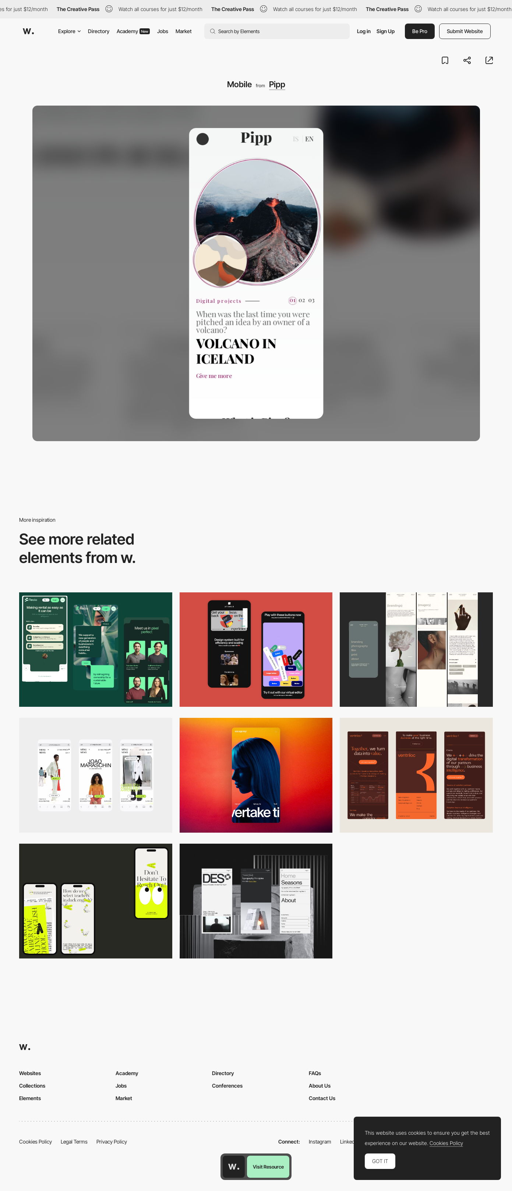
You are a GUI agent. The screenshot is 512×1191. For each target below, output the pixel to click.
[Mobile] (95, 775)
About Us (320, 1085)
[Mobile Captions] (95, 649)
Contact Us (322, 1098)
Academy (133, 31)
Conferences (227, 1085)
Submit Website (465, 31)
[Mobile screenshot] (416, 649)
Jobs (162, 31)
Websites (30, 1073)
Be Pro (419, 31)
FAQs (315, 1073)
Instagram (320, 1141)
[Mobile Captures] (256, 649)
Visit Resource (268, 1167)
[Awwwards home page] (234, 1167)
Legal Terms (74, 1141)
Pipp (277, 84)
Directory (98, 31)
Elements (30, 1098)
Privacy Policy (111, 1141)
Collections (32, 1085)
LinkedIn (349, 1141)
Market (184, 31)
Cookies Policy (35, 1141)
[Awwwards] (28, 31)
